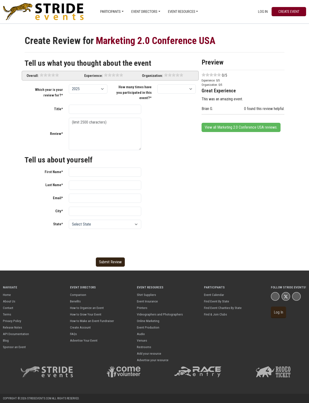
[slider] (49, 75)
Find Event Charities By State (223, 308)
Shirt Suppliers (146, 295)
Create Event (288, 11)
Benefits (75, 301)
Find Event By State (216, 301)
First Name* (54, 172)
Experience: (93, 75)
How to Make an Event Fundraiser (92, 321)
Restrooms (144, 347)
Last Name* (54, 185)
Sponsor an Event (14, 347)
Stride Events (294, 287)
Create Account (80, 327)
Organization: (152, 75)
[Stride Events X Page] (286, 296)
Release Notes (12, 327)
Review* (56, 134)
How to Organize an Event (87, 308)
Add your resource (149, 353)
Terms (7, 314)
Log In (263, 11)
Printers (142, 308)
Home (7, 295)
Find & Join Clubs (215, 314)
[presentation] (105, 242)
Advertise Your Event (84, 340)
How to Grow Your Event (85, 314)
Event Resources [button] (181, 11)
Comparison (78, 295)
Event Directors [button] (144, 11)
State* (58, 224)
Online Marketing (148, 321)
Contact (8, 308)
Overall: (33, 75)
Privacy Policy (12, 321)
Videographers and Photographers (160, 314)
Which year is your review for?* (49, 92)
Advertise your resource (153, 360)
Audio (141, 334)
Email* (58, 198)
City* (59, 211)
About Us (9, 301)
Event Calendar (214, 295)
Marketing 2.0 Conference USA (155, 40)
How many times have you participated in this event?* (134, 92)
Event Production (148, 327)
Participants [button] (110, 11)
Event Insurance (147, 301)
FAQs (73, 334)
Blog (6, 340)
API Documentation (16, 334)
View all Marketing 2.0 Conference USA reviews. (241, 127)
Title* (58, 109)
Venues (142, 340)
